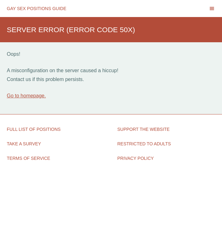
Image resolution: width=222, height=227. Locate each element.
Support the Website (143, 129)
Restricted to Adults (144, 143)
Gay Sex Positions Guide (37, 8)
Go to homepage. (26, 95)
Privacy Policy (135, 158)
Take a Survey (24, 143)
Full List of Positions (34, 129)
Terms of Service (28, 158)
